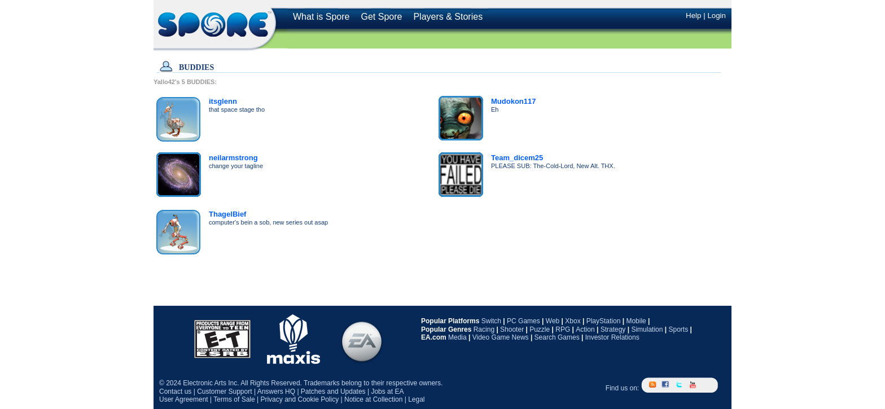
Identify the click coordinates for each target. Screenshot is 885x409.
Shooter (512, 329)
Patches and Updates (333, 391)
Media (457, 337)
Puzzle (539, 329)
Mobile (636, 321)
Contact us (175, 391)
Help (693, 15)
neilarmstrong (233, 157)
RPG (562, 329)
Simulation (647, 329)
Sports (678, 329)
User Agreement (183, 399)
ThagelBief (227, 214)
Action (585, 329)
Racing (484, 329)
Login (716, 15)
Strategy (613, 329)
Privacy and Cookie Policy (299, 399)
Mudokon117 (513, 101)
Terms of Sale (234, 399)
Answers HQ (276, 391)
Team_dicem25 (517, 157)
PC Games (523, 321)
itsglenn (223, 101)
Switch (491, 321)
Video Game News (500, 337)
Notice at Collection (373, 399)
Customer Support (224, 391)
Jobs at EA (387, 391)
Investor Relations (612, 337)
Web (552, 321)
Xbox (572, 321)
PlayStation (603, 321)
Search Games (557, 337)
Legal (416, 399)
